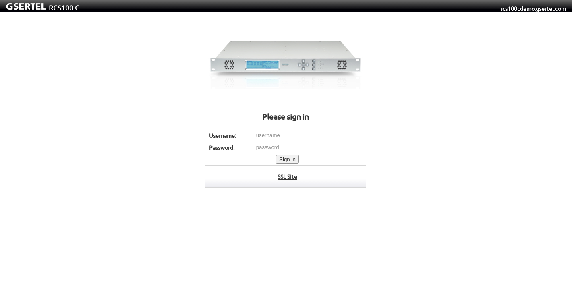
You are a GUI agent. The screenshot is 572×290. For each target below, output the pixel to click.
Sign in (287, 159)
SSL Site (287, 176)
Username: (222, 135)
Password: (221, 147)
